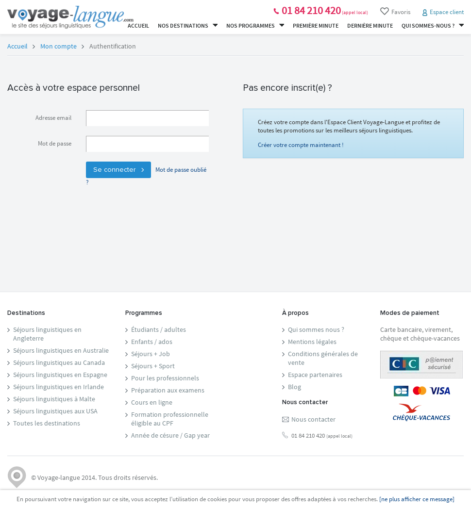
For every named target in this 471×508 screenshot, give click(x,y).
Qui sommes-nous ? (433, 25)
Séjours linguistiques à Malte (54, 398)
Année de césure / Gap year (170, 435)
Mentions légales (312, 341)
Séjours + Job (150, 353)
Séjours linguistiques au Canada (59, 362)
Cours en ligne (151, 402)
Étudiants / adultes (158, 329)
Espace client (447, 12)
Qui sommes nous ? (316, 329)
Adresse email (53, 118)
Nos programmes (255, 25)
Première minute (315, 25)
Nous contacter (313, 419)
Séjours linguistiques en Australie (61, 350)
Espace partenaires (315, 374)
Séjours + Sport (153, 365)
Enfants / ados (151, 341)
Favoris (395, 11)
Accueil (138, 25)
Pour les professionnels (165, 378)
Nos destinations (188, 25)
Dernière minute (370, 25)
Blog (294, 386)
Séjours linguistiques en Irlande (58, 386)
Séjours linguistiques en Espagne (60, 374)
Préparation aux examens (167, 390)
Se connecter (118, 169)
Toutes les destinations (46, 423)
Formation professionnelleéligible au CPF (169, 418)
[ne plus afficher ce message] (416, 499)
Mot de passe (54, 143)
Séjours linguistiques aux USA (55, 411)
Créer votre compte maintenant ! (301, 145)
